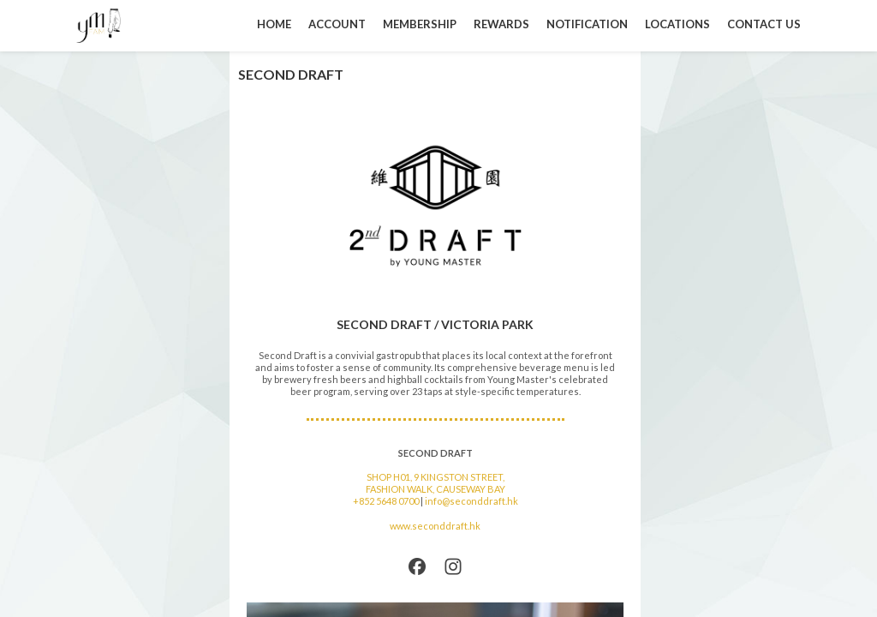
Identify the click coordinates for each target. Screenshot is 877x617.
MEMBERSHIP (419, 24)
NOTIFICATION (587, 24)
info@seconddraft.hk (471, 500)
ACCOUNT (337, 24)
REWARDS (501, 24)
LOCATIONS (677, 24)
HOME (274, 24)
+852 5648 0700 (386, 500)
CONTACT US (764, 24)
